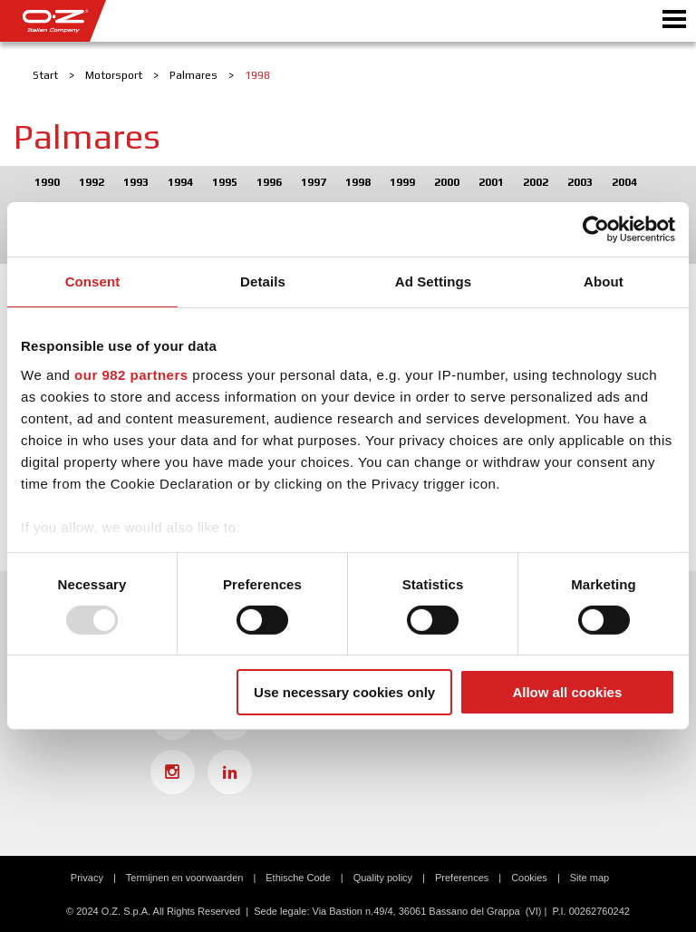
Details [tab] (262, 281)
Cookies (529, 877)
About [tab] (604, 281)
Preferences (461, 877)
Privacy (87, 877)
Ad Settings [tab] (433, 281)
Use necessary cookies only (344, 692)
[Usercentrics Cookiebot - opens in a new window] (596, 229)
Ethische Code (298, 877)
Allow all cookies (567, 692)
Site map (589, 877)
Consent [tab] (93, 281)
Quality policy (382, 877)
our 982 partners (131, 374)
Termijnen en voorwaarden (185, 877)
